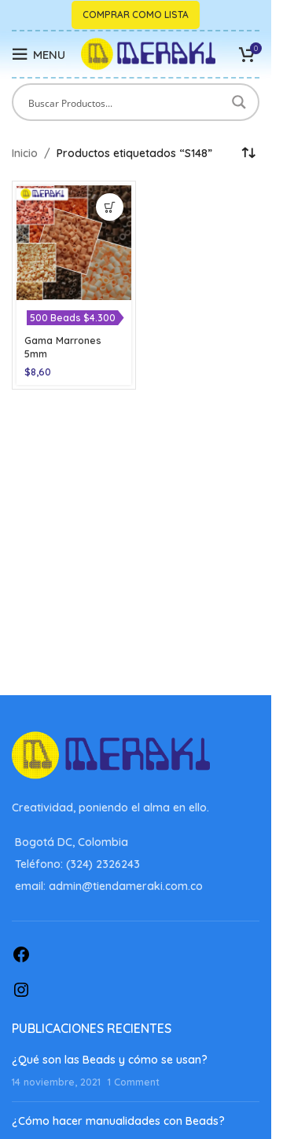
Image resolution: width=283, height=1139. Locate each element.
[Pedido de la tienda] (247, 153)
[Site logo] (148, 53)
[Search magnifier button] (241, 102)
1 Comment (134, 1081)
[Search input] (125, 102)
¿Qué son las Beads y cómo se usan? (110, 1060)
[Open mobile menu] (38, 54)
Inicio (25, 153)
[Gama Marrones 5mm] (74, 242)
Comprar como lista (136, 14)
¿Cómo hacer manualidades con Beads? (118, 1121)
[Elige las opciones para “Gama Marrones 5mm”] (109, 207)
